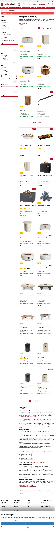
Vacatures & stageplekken (45, 505)
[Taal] (53, 1)
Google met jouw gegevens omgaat (40, 518)
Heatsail (29, 502)
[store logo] (8, 4)
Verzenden (3, 506)
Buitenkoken (16, 510)
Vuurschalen (16, 503)
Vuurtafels (16, 507)
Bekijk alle (49, 28)
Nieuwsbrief (43, 507)
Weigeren (27, 527)
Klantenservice (3, 502)
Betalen (2, 505)
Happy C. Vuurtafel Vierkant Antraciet (28, 205)
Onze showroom (44, 503)
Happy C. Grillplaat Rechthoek (43, 145)
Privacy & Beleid (4, 509)
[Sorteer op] (24, 28)
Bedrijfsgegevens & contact (46, 506)
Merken (6, 10)
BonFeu (29, 505)
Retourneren (3, 507)
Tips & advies (43, 509)
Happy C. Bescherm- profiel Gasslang (45, 109)
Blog (41, 510)
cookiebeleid (29, 520)
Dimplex (29, 506)
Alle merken (30, 507)
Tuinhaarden (16, 502)
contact (29, 492)
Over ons (42, 502)
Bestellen (2, 503)
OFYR (28, 503)
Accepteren (27, 523)
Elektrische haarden (17, 509)
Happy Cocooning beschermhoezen (28, 459)
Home (2, 10)
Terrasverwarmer (17, 506)
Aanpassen (27, 531)
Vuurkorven (16, 505)
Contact (2, 510)
